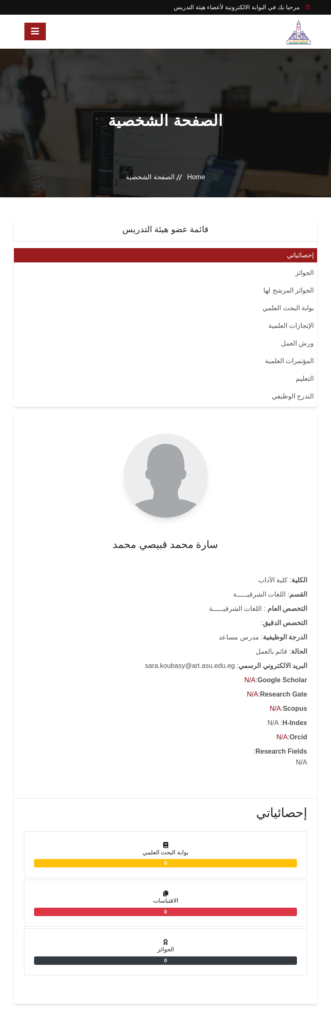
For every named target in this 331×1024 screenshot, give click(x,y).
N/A (250, 680)
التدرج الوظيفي (293, 396)
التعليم (305, 378)
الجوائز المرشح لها (288, 290)
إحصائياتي (300, 255)
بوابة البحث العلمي (288, 308)
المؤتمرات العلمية (289, 360)
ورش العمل (297, 343)
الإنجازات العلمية (291, 325)
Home (196, 177)
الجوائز (304, 272)
